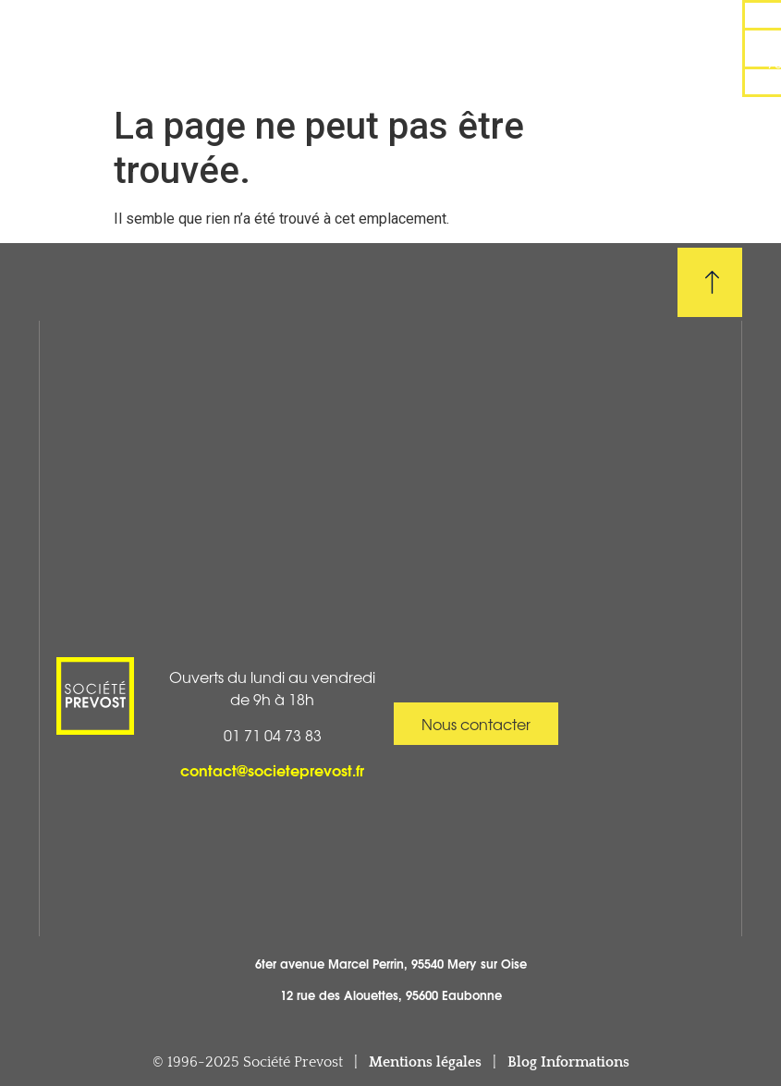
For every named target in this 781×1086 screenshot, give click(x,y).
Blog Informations (568, 1062)
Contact (575, 66)
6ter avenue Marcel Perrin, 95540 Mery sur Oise (391, 963)
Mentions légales (425, 1062)
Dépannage (639, 31)
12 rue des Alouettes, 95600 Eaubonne (391, 994)
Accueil (108, 31)
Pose (459, 31)
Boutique (219, 66)
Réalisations (284, 31)
